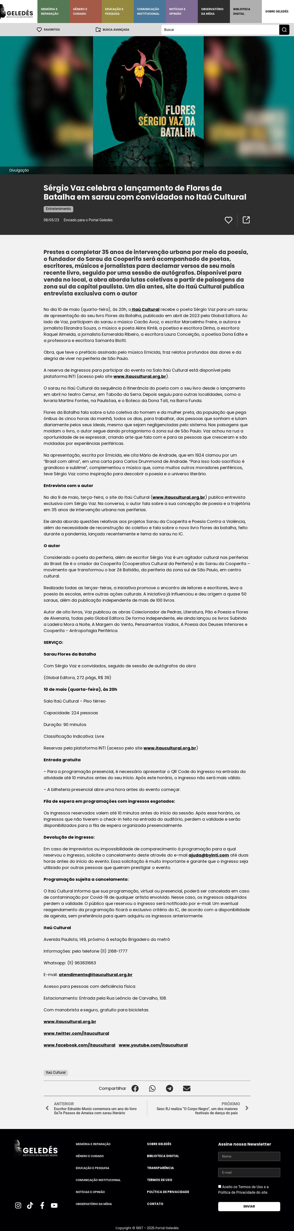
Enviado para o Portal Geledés (88, 220)
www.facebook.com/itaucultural (79, 1045)
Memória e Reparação (49, 11)
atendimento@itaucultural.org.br (96, 974)
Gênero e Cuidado (80, 11)
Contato (155, 1204)
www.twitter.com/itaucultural (76, 1033)
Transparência (160, 1168)
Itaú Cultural (145, 309)
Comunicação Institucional (148, 11)
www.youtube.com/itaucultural (153, 1045)
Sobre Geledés (276, 11)
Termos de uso (159, 1180)
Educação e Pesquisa (114, 11)
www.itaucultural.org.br (139, 376)
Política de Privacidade (168, 1192)
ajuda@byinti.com (209, 855)
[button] (135, 1088)
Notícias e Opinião (177, 11)
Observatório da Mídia (212, 11)
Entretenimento (58, 208)
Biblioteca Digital (241, 11)
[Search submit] (284, 29)
